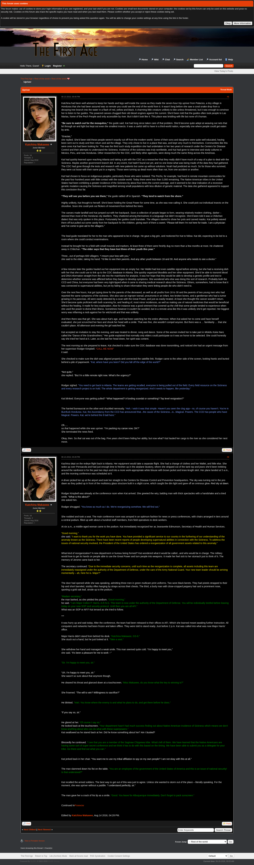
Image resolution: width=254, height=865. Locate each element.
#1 (228, 97)
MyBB (33, 861)
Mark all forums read (78, 856)
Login (48, 66)
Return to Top (41, 856)
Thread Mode (226, 90)
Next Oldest (30, 829)
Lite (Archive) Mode (58, 856)
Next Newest (44, 829)
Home (145, 59)
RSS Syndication (97, 856)
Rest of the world (42, 79)
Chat (167, 59)
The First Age (26, 79)
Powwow (79, 805)
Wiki (156, 59)
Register (57, 66)
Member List (196, 59)
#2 (228, 457)
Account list (215, 59)
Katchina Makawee (37, 144)
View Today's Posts (223, 71)
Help (230, 59)
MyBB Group (53, 861)
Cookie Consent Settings (119, 856)
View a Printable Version (35, 841)
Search (179, 59)
